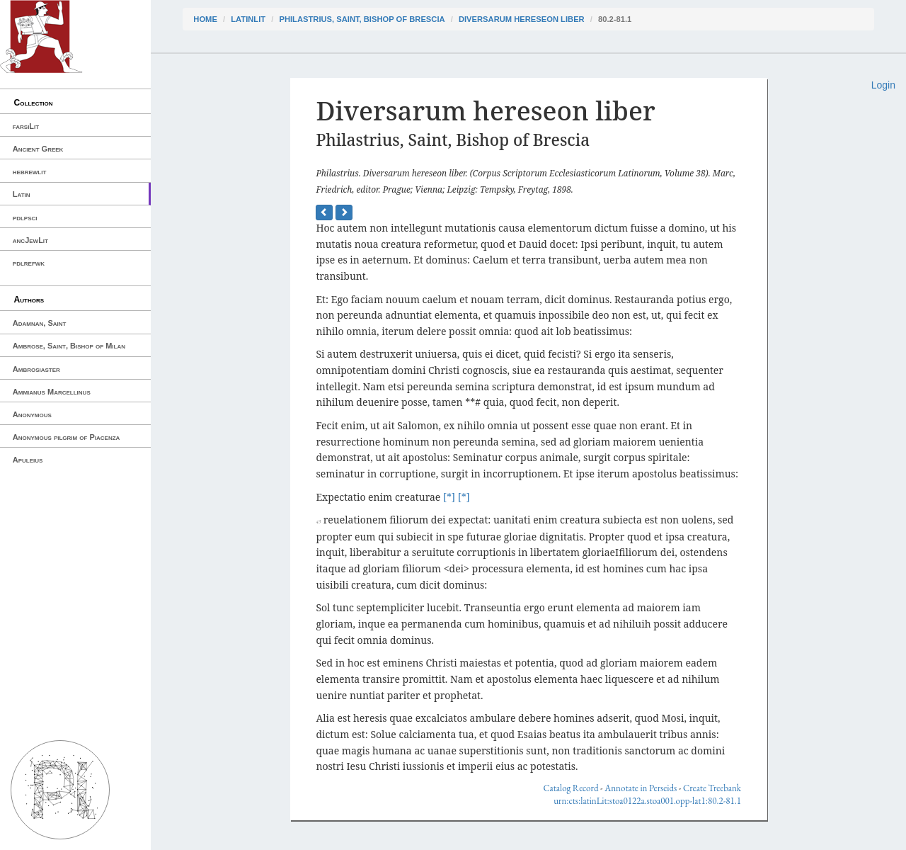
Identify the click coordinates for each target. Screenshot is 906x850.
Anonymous (32, 414)
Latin (21, 194)
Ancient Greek (38, 148)
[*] (449, 497)
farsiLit (26, 126)
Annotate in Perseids (640, 788)
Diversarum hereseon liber (522, 19)
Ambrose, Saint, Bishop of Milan (69, 345)
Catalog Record (570, 788)
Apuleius (28, 459)
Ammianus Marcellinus (52, 391)
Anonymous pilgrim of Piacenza (66, 437)
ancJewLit (30, 240)
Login (883, 85)
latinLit (248, 19)
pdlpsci (25, 217)
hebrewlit (30, 171)
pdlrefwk (29, 263)
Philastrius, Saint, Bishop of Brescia (362, 19)
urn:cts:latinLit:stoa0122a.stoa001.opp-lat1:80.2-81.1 (647, 801)
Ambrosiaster (36, 369)
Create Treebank (712, 788)
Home (205, 19)
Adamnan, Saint (40, 323)
